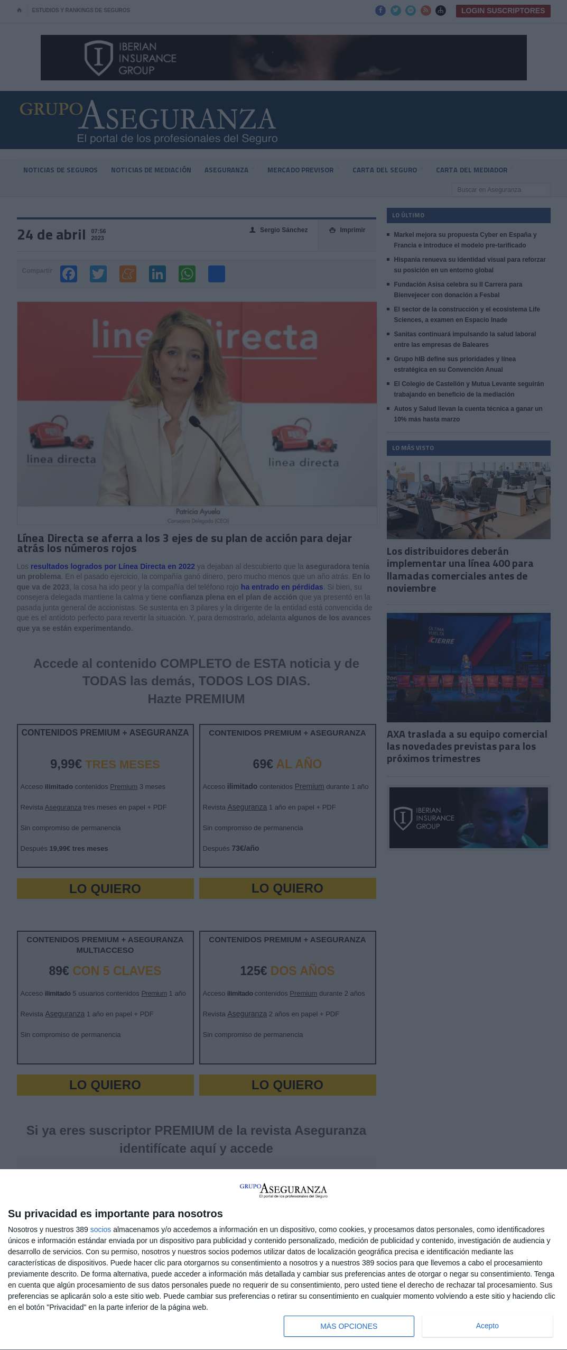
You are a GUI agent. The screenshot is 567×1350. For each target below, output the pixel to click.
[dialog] (283, 1260)
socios (100, 1229)
